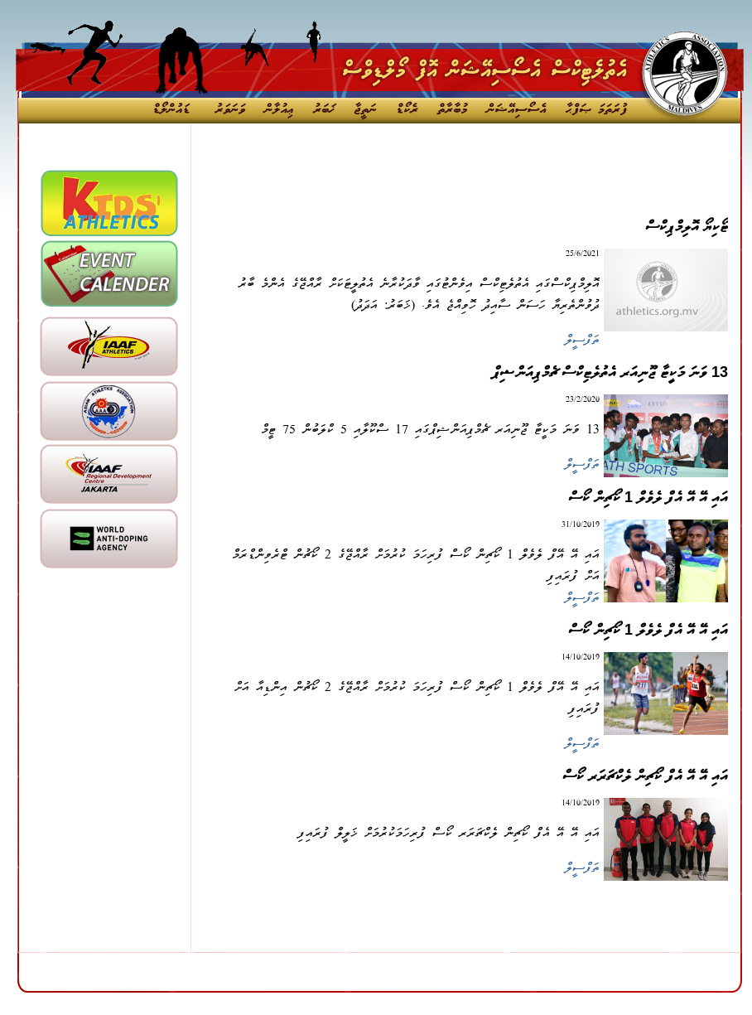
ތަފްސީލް (582, 341)
